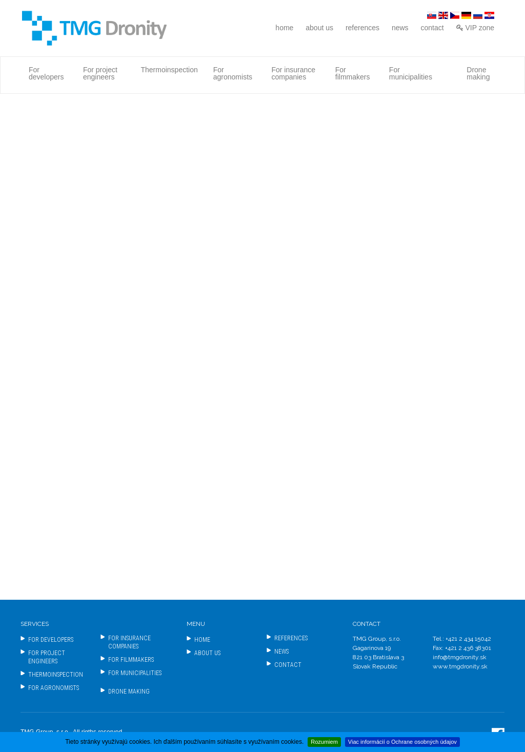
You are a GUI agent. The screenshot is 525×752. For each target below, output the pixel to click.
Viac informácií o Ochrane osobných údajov (402, 742)
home (284, 28)
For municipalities (410, 73)
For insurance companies (293, 73)
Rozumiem (324, 742)
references (362, 28)
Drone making (478, 73)
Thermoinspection (168, 70)
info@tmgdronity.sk (460, 657)
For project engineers (100, 73)
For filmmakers (352, 73)
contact (432, 28)
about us (319, 28)
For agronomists (232, 73)
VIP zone (475, 28)
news (400, 28)
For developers (46, 73)
